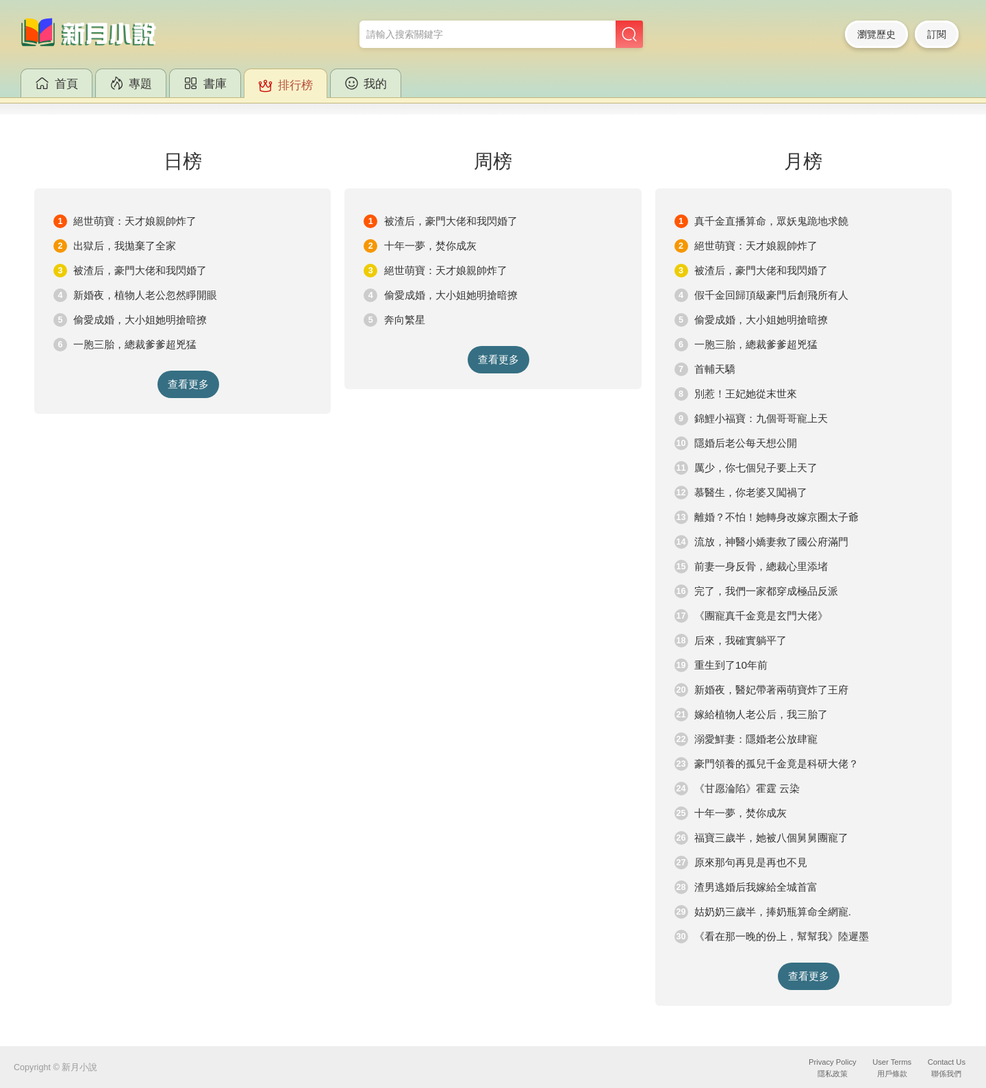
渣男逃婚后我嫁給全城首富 (756, 887)
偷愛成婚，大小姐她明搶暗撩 (140, 319)
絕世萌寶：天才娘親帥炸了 (135, 221)
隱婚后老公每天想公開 (745, 443)
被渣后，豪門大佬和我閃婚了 (140, 270)
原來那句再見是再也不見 (750, 862)
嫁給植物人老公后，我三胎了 (761, 714)
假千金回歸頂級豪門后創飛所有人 (771, 295)
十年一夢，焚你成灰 (430, 245)
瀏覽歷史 (876, 34)
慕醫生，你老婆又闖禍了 (750, 492)
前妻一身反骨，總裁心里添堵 (761, 566)
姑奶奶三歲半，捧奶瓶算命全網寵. (772, 911)
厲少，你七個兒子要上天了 (756, 467)
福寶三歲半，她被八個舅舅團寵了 (771, 837)
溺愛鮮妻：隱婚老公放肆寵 (756, 739)
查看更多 (188, 384)
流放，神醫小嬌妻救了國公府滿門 (771, 541)
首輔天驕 (714, 369)
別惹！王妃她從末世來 (745, 393)
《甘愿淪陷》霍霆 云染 (747, 788)
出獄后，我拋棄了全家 (124, 245)
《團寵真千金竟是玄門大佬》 (761, 615)
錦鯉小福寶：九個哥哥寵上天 (761, 418)
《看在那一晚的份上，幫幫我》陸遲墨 (781, 936)
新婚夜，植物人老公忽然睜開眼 (145, 295)
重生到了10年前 (731, 665)
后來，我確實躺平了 (740, 640)
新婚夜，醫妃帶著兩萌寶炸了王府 (771, 689)
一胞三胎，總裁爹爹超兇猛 (135, 344)
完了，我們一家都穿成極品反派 (766, 591)
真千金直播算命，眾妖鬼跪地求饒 (771, 221)
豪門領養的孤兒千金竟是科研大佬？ (776, 763)
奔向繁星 (404, 319)
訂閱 (936, 34)
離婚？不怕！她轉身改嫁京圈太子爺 (776, 517)
